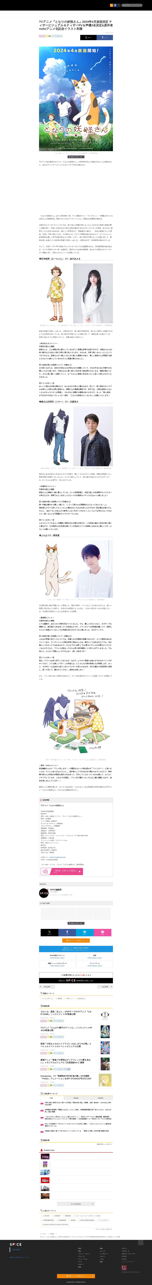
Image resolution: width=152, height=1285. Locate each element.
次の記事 (107, 987)
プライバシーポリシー (128, 1261)
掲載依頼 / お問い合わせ (128, 1253)
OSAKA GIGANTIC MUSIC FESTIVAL (55, 1224)
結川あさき (80, 998)
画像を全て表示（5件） (76, 156)
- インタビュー (103, 1253)
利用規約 (124, 1259)
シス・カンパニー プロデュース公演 (87, 1216)
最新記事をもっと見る (104, 1144)
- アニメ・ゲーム (82, 1259)
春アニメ (69, 998)
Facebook (16, 1250)
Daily (51, 1098)
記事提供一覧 (125, 1251)
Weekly (76, 1098)
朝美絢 (72, 1220)
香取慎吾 (67, 1216)
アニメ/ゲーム (47, 998)
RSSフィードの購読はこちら (77, 940)
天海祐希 (56, 1216)
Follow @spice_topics (57, 958)
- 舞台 (79, 1251)
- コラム (101, 1259)
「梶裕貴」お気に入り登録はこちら (67, 871)
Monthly (100, 1098)
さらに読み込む (82, 1204)
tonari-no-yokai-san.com (57, 857)
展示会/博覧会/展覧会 (87, 1220)
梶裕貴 (59, 998)
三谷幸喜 (45, 1216)
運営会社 (124, 1248)
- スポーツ (80, 1264)
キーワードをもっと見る (103, 1229)
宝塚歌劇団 (61, 1220)
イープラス (43, 1234)
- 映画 (79, 1267)
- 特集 (101, 1261)
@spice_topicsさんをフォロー (20, 1257)
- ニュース (102, 1251)
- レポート (102, 1256)
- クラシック (81, 1256)
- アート (80, 1261)
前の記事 (45, 987)
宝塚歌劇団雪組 (48, 1220)
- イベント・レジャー (84, 1253)
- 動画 (101, 1248)
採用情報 (124, 1256)
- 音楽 (79, 1248)
